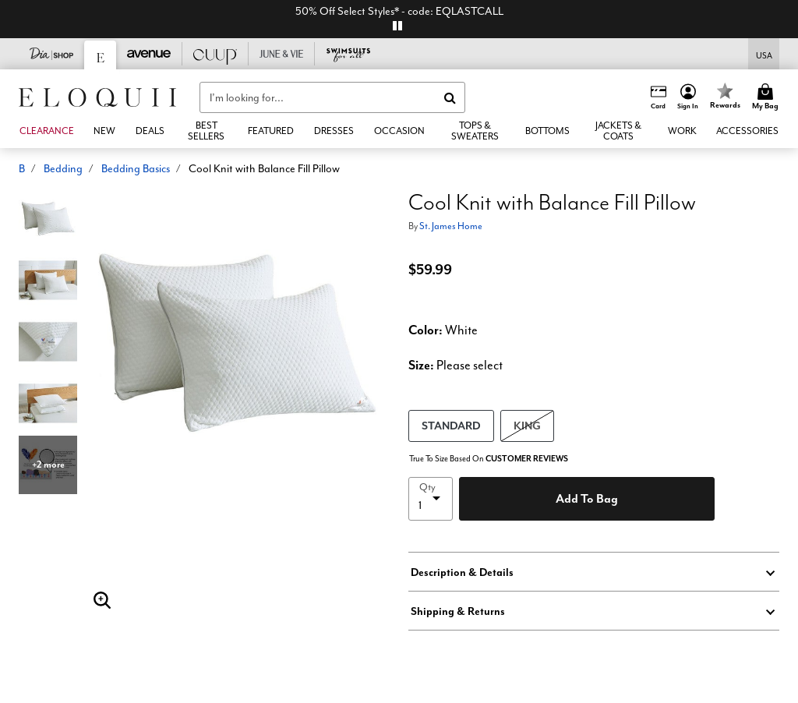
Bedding (63, 168)
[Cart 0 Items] (768, 97)
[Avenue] (149, 53)
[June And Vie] (282, 53)
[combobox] (332, 97)
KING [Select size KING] (527, 425)
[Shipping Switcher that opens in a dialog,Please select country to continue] (764, 54)
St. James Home (450, 225)
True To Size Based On (488, 459)
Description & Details (462, 572)
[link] (150, 131)
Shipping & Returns (458, 611)
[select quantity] (430, 499)
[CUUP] (215, 53)
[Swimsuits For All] (348, 53)
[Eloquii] (100, 55)
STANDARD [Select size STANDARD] (451, 425)
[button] (688, 97)
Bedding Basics (135, 168)
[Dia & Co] (52, 53)
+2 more (48, 464)
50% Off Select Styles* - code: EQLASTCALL (399, 11)
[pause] (397, 25)
